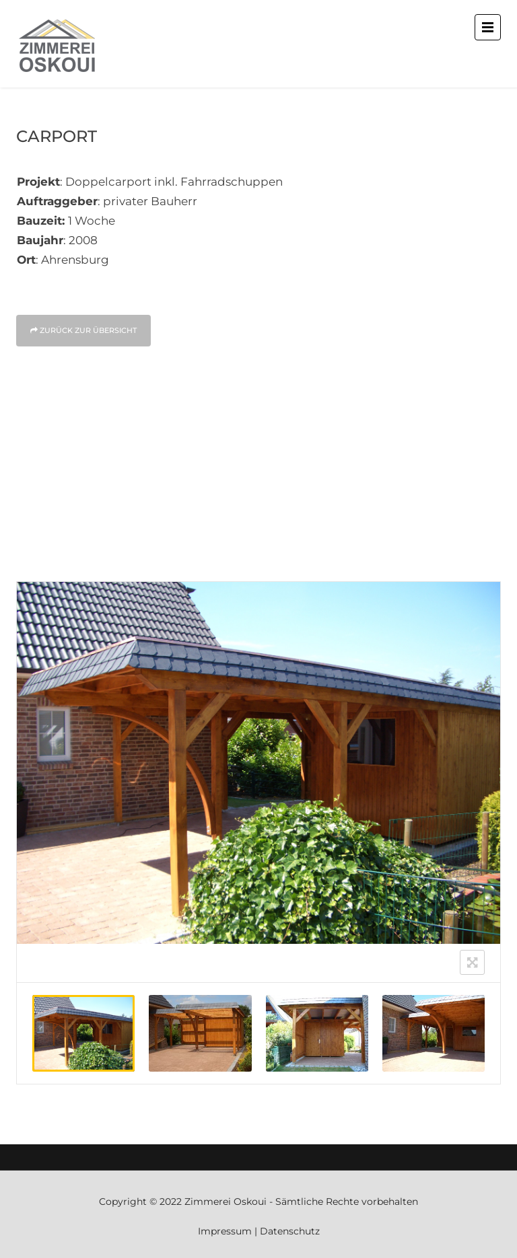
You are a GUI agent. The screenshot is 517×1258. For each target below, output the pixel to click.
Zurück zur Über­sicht (83, 330)
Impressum (225, 1231)
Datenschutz (290, 1231)
